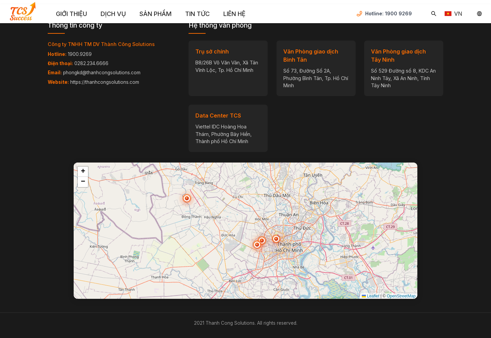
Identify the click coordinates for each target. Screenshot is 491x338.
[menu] (202, 13)
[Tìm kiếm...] (433, 13)
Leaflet (370, 296)
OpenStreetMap (401, 296)
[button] (257, 244)
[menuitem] (71, 14)
